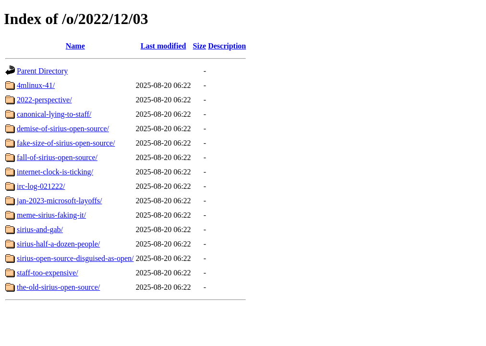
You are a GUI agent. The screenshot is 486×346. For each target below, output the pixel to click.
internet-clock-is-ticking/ (55, 172)
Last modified (163, 46)
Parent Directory (42, 71)
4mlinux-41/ (36, 85)
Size (200, 46)
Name (75, 46)
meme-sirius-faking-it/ (51, 215)
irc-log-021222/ (41, 186)
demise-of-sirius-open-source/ (63, 128)
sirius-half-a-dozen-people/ (58, 244)
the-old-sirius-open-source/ (58, 287)
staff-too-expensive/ (47, 273)
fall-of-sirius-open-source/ (57, 157)
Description (227, 46)
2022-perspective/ (44, 100)
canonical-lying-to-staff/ (54, 114)
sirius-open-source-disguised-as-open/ (75, 258)
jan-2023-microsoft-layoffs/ (59, 201)
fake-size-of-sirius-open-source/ (66, 143)
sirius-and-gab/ (40, 229)
